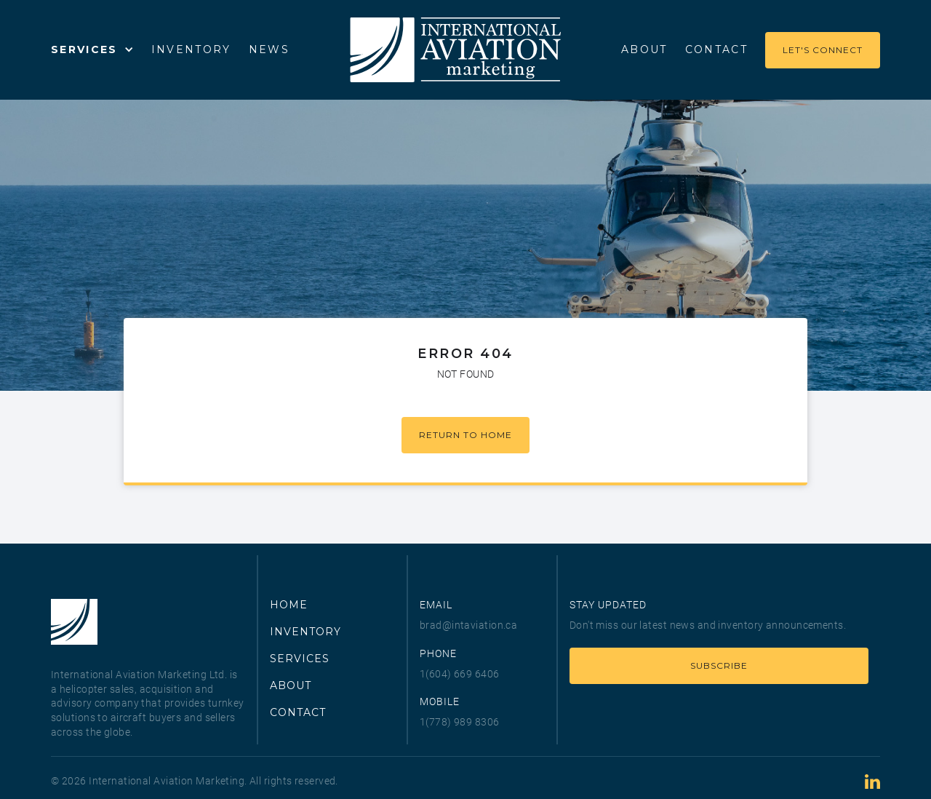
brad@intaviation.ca (468, 625)
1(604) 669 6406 (460, 674)
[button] (92, 49)
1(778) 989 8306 (460, 722)
